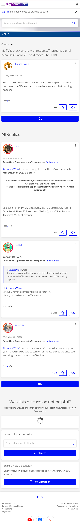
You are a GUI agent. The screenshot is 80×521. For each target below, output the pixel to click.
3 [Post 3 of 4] (7, 306)
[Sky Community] (17, 4)
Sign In (76, 5)
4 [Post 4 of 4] (7, 366)
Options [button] (5, 44)
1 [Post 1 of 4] (7, 101)
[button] (75, 62)
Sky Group (6, 512)
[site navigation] (3, 4)
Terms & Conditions (69, 503)
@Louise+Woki (11, 169)
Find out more (52, 162)
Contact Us (73, 509)
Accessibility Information (67, 506)
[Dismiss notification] (76, 11)
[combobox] (36, 23)
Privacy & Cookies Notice (12, 506)
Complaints (7, 509)
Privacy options (8, 503)
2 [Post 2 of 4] (7, 226)
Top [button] (41, 497)
